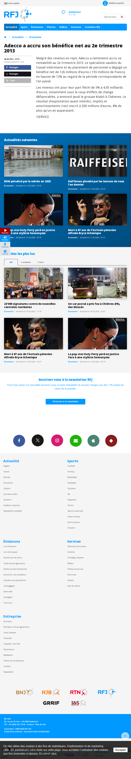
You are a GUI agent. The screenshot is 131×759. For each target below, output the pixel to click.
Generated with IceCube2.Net (36, 732)
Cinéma (71, 552)
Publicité (8, 638)
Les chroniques (11, 552)
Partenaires (9, 649)
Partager (12, 67)
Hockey (71, 471)
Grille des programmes (14, 563)
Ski (69, 494)
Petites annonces (75, 569)
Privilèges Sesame (76, 557)
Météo (71, 563)
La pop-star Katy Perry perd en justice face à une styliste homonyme (29, 231)
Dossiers (7, 500)
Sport (24, 27)
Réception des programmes (16, 627)
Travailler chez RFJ (12, 644)
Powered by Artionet (13, 732)
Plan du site (40, 724)
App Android (111, 440)
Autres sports (74, 522)
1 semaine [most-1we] (26, 262)
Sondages (8, 597)
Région (7, 466)
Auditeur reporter (12, 505)
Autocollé (8, 591)
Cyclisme (72, 488)
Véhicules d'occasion (77, 546)
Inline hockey (74, 516)
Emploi (71, 580)
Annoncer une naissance (15, 574)
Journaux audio (10, 494)
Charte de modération (14, 661)
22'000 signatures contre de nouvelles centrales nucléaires (29, 305)
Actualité (11, 27)
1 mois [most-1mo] (41, 262)
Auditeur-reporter (113, 3)
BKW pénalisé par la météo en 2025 (27, 181)
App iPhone (93, 440)
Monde (7, 477)
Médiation (8, 655)
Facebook (19, 440)
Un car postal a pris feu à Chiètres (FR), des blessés (94, 305)
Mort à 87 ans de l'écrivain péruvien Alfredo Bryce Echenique (92, 231)
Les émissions (10, 546)
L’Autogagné (9, 586)
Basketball (72, 477)
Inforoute (72, 574)
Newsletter (8, 672)
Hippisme (72, 500)
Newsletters (76, 440)
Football (71, 466)
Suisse (6, 471)
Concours (8, 603)
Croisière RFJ (92, 27)
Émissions (37, 27)
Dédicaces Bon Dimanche (15, 569)
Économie (35, 37)
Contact (7, 666)
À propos (8, 621)
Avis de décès (74, 586)
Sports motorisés (75, 511)
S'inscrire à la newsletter (65, 401)
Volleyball (72, 483)
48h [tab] (11, 262)
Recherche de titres (13, 557)
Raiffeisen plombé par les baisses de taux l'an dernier (96, 182)
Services (76, 27)
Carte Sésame (10, 632)
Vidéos (63, 27)
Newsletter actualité (13, 511)
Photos (51, 27)
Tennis (70, 505)
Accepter (120, 749)
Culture (7, 488)
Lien (10, 80)
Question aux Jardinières (15, 580)
